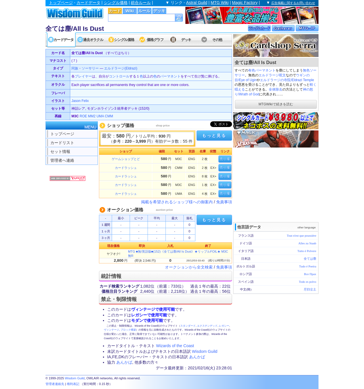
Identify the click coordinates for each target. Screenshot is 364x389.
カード (115, 11)
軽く (313, 85)
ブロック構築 (128, 329)
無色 (306, 70)
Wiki (129, 11)
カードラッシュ (126, 167)
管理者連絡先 (55, 384)
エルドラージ (268, 75)
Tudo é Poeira (307, 266)
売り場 (225, 159)
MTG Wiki (220, 2)
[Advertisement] (275, 184)
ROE (83, 116)
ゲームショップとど (126, 159)
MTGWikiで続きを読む (275, 104)
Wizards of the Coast (175, 345)
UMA (100, 116)
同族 (74, 68)
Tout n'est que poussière (301, 235)
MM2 (92, 116)
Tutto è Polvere (306, 251)
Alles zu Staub (307, 243)
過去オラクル (93, 40)
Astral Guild (196, 2)
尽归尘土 (310, 289)
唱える (240, 89)
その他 (217, 40)
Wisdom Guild (205, 351)
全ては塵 (310, 258)
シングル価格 (116, 2)
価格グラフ (155, 40)
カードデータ (88, 2)
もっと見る (214, 135)
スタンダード (188, 325)
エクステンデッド (207, 325)
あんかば (197, 357)
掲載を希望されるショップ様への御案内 (177, 202)
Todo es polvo (307, 281)
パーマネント (265, 70)
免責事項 (224, 202)
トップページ (61, 2)
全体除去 (275, 89)
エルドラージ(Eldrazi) (120, 68)
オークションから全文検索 (189, 267)
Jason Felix (80, 101)
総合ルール (141, 2)
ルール (144, 11)
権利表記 (73, 384)
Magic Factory (245, 2)
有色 (251, 70)
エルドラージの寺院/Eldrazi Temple (287, 80)
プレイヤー (83, 76)
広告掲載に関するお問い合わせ (293, 3)
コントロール (119, 76)
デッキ (159, 11)
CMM (109, 116)
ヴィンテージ (111, 329)
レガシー (224, 325)
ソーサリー (90, 68)
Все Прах (310, 274)
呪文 (282, 75)
